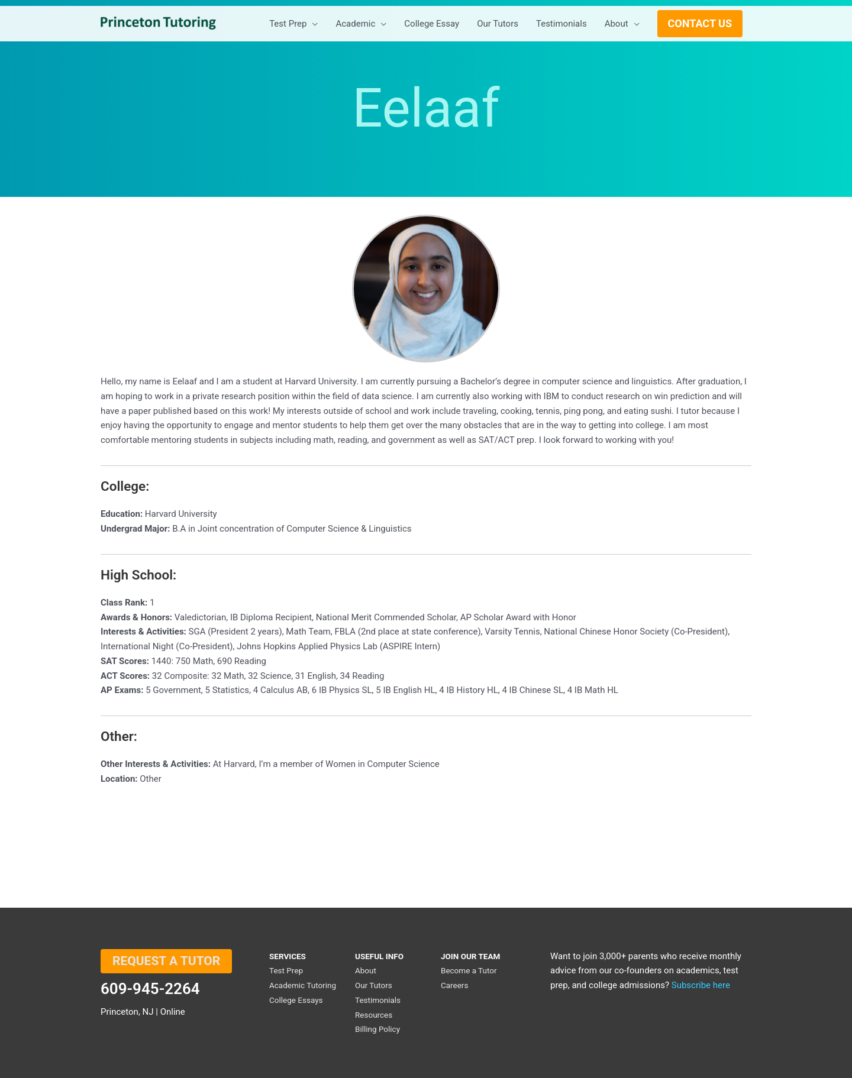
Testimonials (378, 1000)
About (365, 970)
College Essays (296, 1000)
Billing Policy (377, 1029)
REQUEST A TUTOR (166, 961)
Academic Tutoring (302, 985)
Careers (454, 985)
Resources (373, 1014)
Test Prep (286, 970)
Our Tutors (373, 985)
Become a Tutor (469, 970)
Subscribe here (701, 985)
